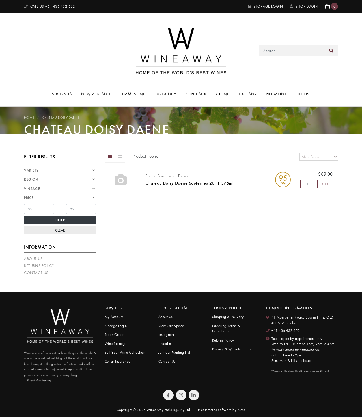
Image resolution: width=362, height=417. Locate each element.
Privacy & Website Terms (231, 349)
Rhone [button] (222, 93)
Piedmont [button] (276, 93)
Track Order (114, 334)
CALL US (49, 6)
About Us (33, 258)
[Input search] (292, 50)
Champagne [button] (132, 93)
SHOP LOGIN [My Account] (304, 6)
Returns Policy (39, 265)
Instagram (166, 334)
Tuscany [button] (247, 93)
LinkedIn (164, 343)
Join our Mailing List (174, 352)
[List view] (110, 157)
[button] (331, 6)
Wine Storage (115, 343)
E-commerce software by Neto (221, 409)
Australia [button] (61, 93)
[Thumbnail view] (120, 157)
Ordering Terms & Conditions (226, 328)
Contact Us (36, 272)
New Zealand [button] (95, 93)
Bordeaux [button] (195, 93)
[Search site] (331, 50)
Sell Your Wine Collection (125, 352)
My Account (114, 316)
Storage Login (265, 6)
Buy (325, 184)
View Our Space (171, 325)
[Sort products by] (319, 156)
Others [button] (303, 93)
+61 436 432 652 (286, 330)
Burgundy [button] (165, 93)
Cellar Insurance (117, 361)
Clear (60, 230)
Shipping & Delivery (228, 316)
